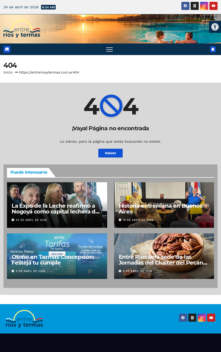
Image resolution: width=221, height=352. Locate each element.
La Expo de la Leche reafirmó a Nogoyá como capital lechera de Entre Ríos (55, 211)
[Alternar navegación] (109, 49)
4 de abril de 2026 (137, 271)
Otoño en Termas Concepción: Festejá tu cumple (53, 259)
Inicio (8, 72)
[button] (215, 27)
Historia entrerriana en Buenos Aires (160, 208)
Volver (110, 153)
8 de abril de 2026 (30, 271)
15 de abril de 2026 (138, 220)
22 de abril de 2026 (31, 220)
